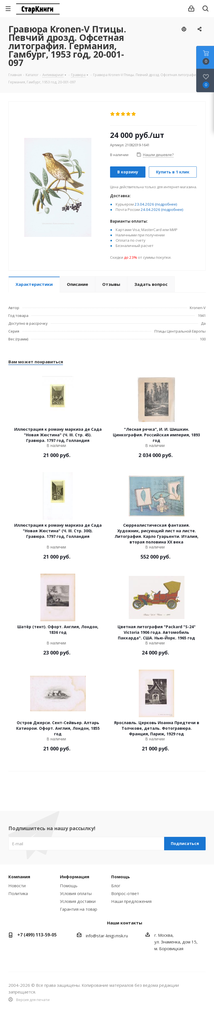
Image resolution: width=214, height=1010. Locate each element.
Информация (74, 876)
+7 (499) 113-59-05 (37, 935)
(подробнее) (166, 204)
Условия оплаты (76, 893)
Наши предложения (131, 901)
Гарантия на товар (78, 909)
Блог (115, 885)
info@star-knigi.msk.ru (107, 935)
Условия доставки (78, 901)
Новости (17, 885)
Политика (18, 893)
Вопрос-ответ (125, 893)
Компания (19, 876)
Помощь (68, 885)
